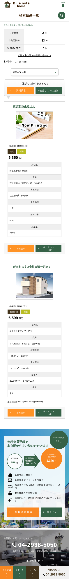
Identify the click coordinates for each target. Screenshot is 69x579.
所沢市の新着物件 (25, 25)
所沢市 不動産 (9, 25)
